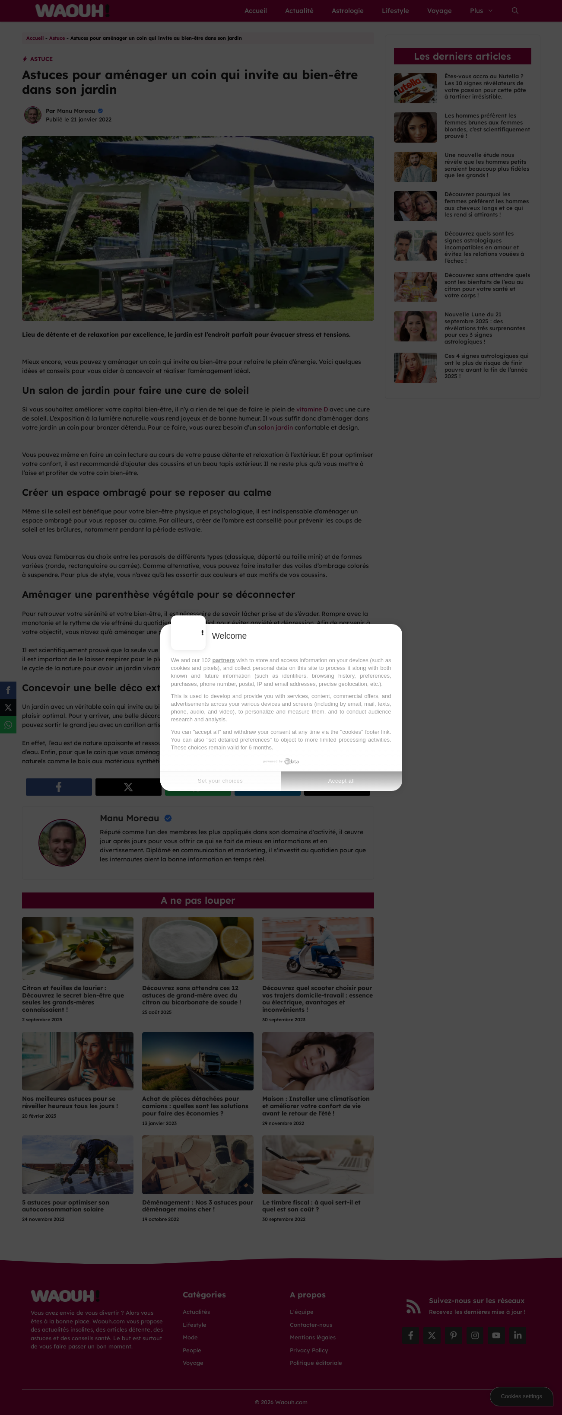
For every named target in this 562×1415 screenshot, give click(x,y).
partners (224, 660)
